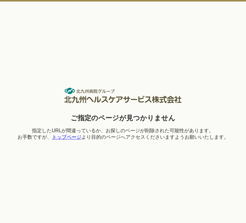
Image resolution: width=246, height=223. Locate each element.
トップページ (66, 137)
